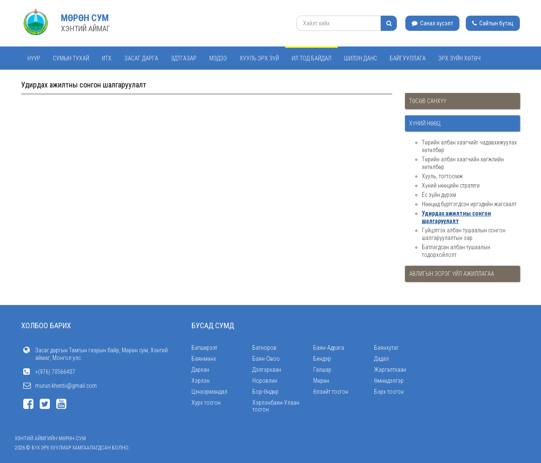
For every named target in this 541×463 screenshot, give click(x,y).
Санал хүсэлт (432, 23)
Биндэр (322, 358)
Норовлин (264, 380)
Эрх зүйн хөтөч (459, 58)
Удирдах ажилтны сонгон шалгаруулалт (456, 217)
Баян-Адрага (328, 347)
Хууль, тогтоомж (442, 176)
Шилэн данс (360, 58)
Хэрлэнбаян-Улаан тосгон (275, 406)
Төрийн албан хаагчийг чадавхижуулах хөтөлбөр (469, 146)
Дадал (381, 358)
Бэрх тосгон (389, 391)
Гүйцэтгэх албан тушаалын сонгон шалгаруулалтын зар (463, 234)
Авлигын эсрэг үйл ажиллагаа (451, 273)
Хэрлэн (200, 380)
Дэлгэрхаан (266, 369)
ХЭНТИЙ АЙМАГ (85, 28)
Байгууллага (408, 58)
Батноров (264, 347)
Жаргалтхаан (390, 369)
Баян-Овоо (266, 358)
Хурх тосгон (206, 402)
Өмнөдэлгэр (389, 380)
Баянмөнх (203, 358)
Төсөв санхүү (427, 101)
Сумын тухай (71, 58)
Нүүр (33, 58)
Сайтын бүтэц (493, 23)
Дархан (200, 369)
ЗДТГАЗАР (184, 58)
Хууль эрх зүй (259, 58)
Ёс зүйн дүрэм (439, 194)
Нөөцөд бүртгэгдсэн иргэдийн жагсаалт (469, 204)
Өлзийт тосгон (330, 391)
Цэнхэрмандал (209, 391)
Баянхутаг (386, 347)
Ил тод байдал (311, 58)
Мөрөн (321, 380)
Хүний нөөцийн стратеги (451, 185)
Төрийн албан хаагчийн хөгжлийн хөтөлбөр (463, 163)
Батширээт (204, 347)
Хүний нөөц (424, 123)
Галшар (322, 369)
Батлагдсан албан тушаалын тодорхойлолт (456, 251)
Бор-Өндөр (265, 391)
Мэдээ (218, 58)
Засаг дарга (141, 58)
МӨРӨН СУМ (85, 18)
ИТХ (107, 58)
